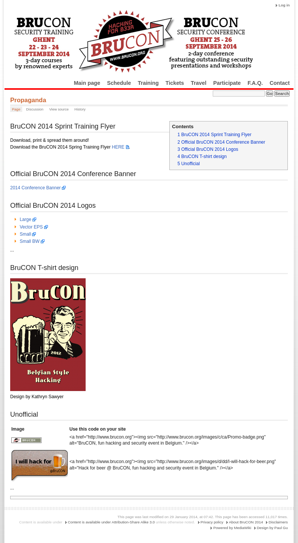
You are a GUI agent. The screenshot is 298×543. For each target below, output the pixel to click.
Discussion (34, 109)
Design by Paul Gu (272, 528)
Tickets (175, 83)
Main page (87, 83)
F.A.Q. (255, 83)
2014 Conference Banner (35, 187)
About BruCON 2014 (246, 522)
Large (25, 219)
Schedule (119, 83)
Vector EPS (31, 227)
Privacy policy (212, 522)
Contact (280, 83)
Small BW (30, 241)
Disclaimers (278, 522)
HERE (118, 147)
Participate (227, 83)
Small (25, 234)
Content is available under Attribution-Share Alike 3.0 (111, 522)
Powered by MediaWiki (232, 528)
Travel (198, 83)
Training (148, 83)
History (80, 109)
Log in (284, 5)
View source (59, 109)
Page (16, 109)
